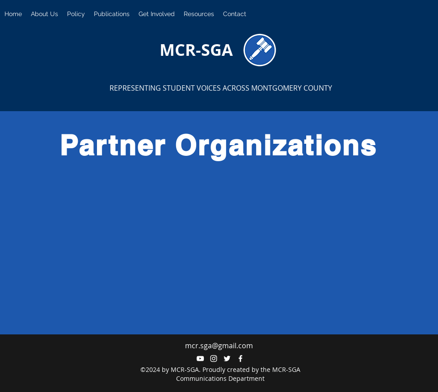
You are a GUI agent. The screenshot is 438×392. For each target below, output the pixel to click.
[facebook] (240, 358)
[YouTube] (200, 358)
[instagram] (213, 358)
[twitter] (227, 358)
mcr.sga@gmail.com (219, 345)
